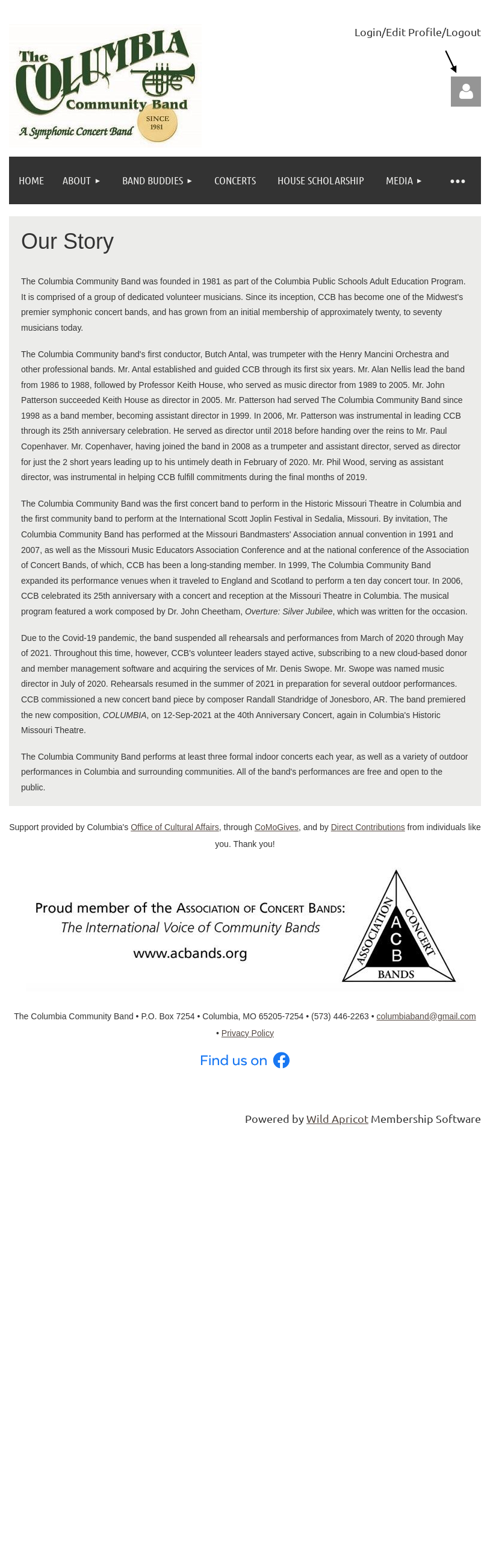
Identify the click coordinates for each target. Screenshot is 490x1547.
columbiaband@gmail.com (426, 1016)
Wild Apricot (337, 1118)
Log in (466, 92)
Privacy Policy (248, 1033)
